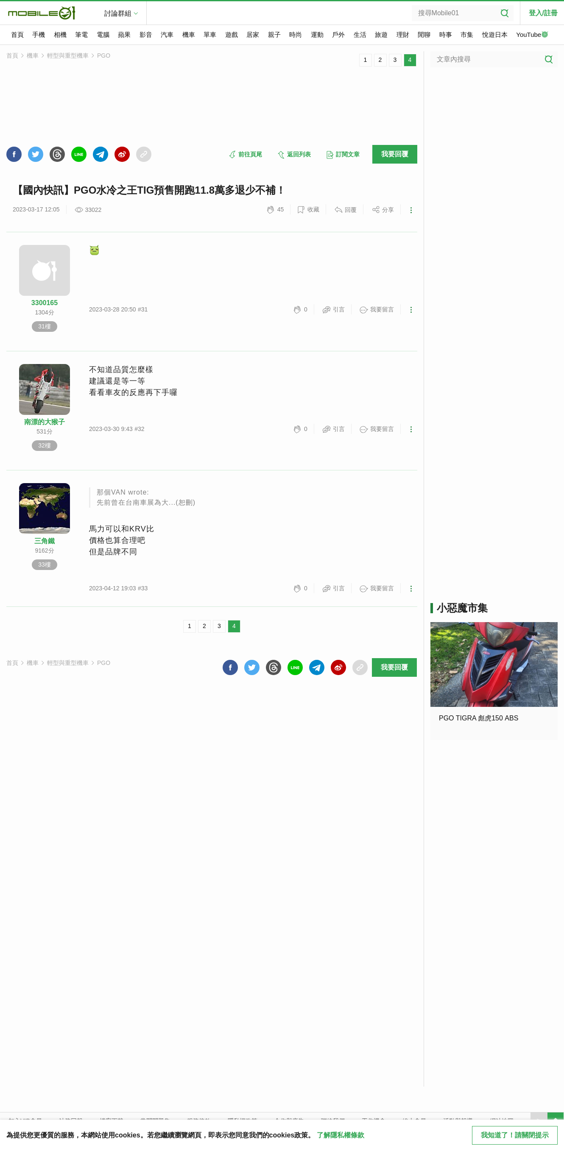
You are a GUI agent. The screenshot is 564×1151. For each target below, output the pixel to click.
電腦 (103, 34)
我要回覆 (394, 154)
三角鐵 (44, 541)
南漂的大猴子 (44, 421)
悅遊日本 (495, 34)
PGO (103, 55)
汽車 (167, 34)
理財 (402, 34)
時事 (445, 34)
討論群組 (117, 13)
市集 (467, 34)
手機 (38, 34)
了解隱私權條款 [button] (340, 1135)
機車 (188, 34)
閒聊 (424, 34)
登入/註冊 (543, 13)
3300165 (44, 302)
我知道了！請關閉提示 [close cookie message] (515, 1135)
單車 (210, 34)
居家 (252, 34)
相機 (60, 34)
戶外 (338, 34)
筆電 (81, 34)
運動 (317, 34)
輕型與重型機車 (68, 55)
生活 (360, 34)
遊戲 (231, 34)
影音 (146, 34)
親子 (274, 34)
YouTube (532, 35)
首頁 (17, 34)
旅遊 (381, 34)
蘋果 (124, 34)
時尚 (295, 34)
